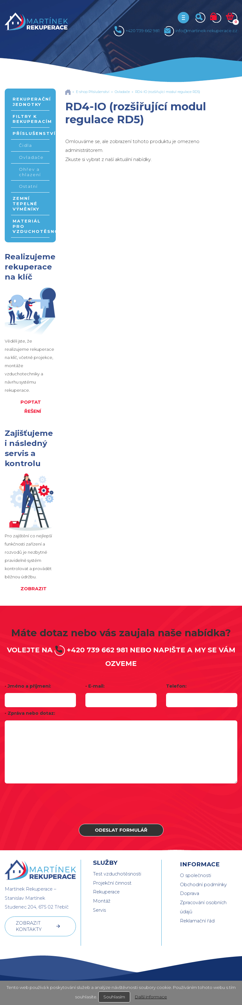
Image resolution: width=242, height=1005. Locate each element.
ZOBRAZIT (33, 589)
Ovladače (31, 157)
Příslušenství (31, 133)
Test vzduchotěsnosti (117, 874)
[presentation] (121, 803)
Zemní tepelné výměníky (26, 203)
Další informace (151, 996)
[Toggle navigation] (183, 17)
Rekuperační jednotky (31, 101)
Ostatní (28, 186)
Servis (99, 910)
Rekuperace (106, 892)
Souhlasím (114, 996)
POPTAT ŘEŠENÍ (30, 406)
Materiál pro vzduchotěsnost (31, 226)
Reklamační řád (197, 921)
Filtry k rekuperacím (31, 119)
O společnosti (195, 875)
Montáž (101, 901)
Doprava (189, 893)
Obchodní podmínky (203, 884)
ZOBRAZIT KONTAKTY (29, 926)
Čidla (25, 145)
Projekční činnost (112, 883)
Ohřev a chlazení (30, 172)
